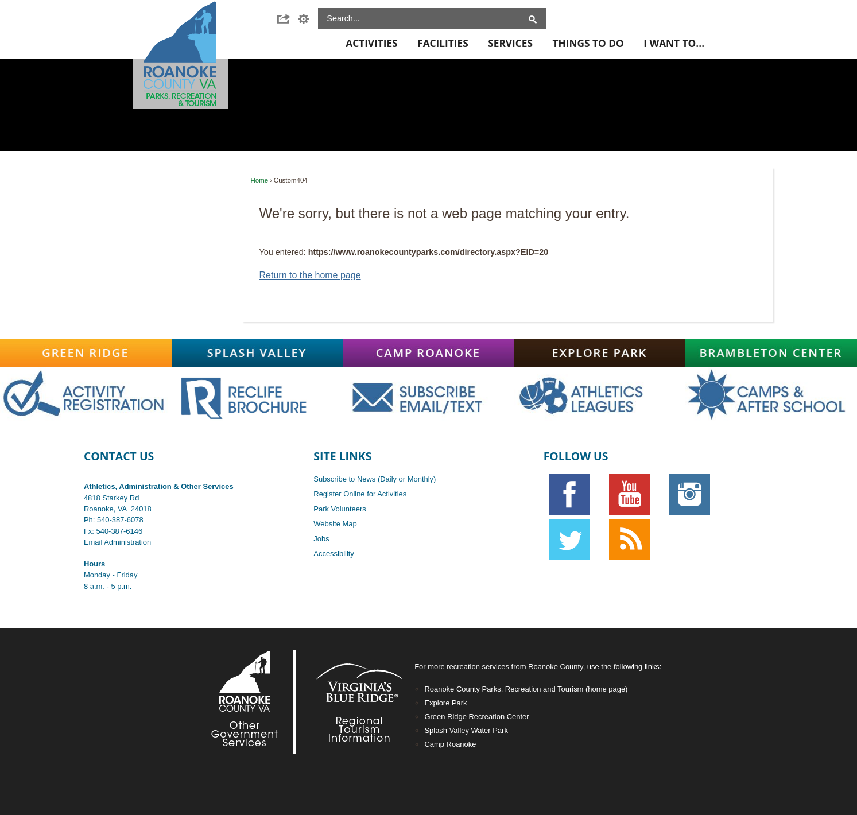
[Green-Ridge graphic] (86, 353)
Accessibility (333, 553)
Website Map (334, 523)
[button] (287, 19)
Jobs (321, 538)
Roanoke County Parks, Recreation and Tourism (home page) (525, 689)
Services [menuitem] (510, 43)
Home (260, 180)
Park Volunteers (339, 508)
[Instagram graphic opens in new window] (690, 494)
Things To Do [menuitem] (587, 43)
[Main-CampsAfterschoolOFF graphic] (771, 395)
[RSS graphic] (629, 539)
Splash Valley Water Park (465, 730)
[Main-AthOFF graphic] (600, 395)
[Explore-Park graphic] (600, 353)
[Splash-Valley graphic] (257, 353)
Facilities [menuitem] (442, 43)
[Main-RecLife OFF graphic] (257, 395)
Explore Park (445, 702)
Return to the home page (310, 275)
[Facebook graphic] (570, 494)
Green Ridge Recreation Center (476, 716)
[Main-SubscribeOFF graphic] (428, 395)
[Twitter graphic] (570, 539)
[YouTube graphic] (629, 494)
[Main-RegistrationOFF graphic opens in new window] (86, 395)
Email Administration (117, 542)
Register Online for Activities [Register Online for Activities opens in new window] (359, 494)
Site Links (342, 456)
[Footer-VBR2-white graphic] (350, 702)
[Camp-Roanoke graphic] (428, 353)
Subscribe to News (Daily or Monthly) (374, 479)
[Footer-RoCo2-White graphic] (247, 702)
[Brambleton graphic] (771, 353)
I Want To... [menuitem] (673, 43)
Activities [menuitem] (371, 43)
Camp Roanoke (450, 744)
